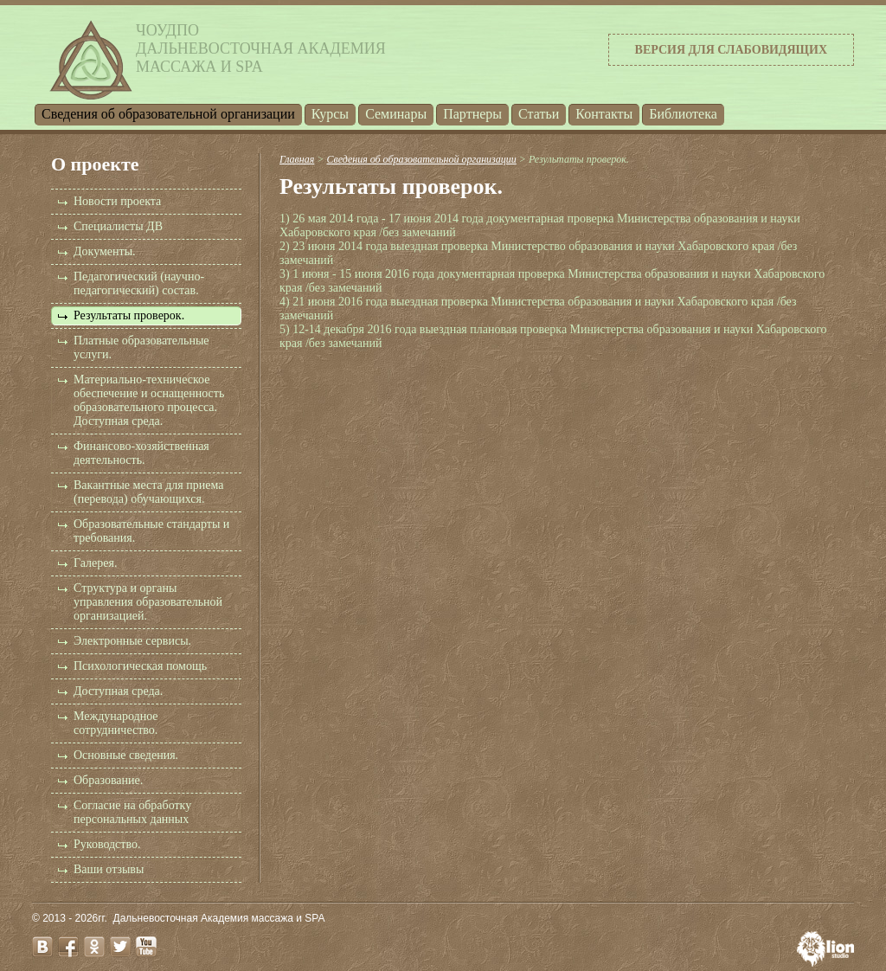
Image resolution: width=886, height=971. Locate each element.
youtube (146, 946)
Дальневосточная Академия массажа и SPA (219, 918)
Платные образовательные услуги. (141, 347)
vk (42, 946)
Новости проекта (117, 201)
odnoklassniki (94, 946)
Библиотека (683, 113)
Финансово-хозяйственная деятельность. (141, 453)
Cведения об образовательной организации (168, 113)
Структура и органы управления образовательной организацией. (148, 602)
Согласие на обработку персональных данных (132, 812)
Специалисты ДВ (118, 226)
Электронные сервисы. (132, 640)
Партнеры (472, 113)
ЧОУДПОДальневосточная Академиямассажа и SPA (261, 48)
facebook (68, 946)
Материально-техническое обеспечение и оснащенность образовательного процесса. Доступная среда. (149, 400)
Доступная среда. (118, 691)
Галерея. (95, 562)
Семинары (396, 113)
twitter (120, 946)
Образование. (108, 780)
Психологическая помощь (140, 665)
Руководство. (107, 844)
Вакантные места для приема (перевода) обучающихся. (148, 492)
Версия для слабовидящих (731, 49)
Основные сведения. (126, 755)
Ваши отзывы (109, 869)
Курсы (330, 113)
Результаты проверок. (129, 315)
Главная (296, 159)
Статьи (538, 113)
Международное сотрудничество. (116, 723)
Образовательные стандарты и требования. (151, 531)
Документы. (105, 251)
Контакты (603, 113)
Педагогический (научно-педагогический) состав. (139, 283)
